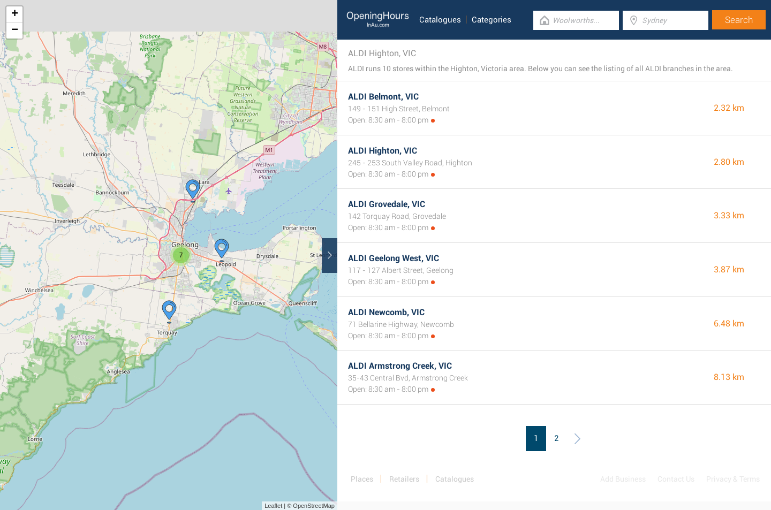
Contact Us (675, 479)
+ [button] (14, 14)
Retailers (404, 479)
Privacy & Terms (733, 479)
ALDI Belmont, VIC (383, 97)
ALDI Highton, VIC (382, 151)
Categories (491, 20)
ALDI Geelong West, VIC (393, 258)
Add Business (623, 479)
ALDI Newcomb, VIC (386, 312)
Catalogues (440, 20)
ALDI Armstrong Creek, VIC (400, 366)
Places (362, 479)
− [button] (14, 30)
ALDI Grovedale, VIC (386, 204)
